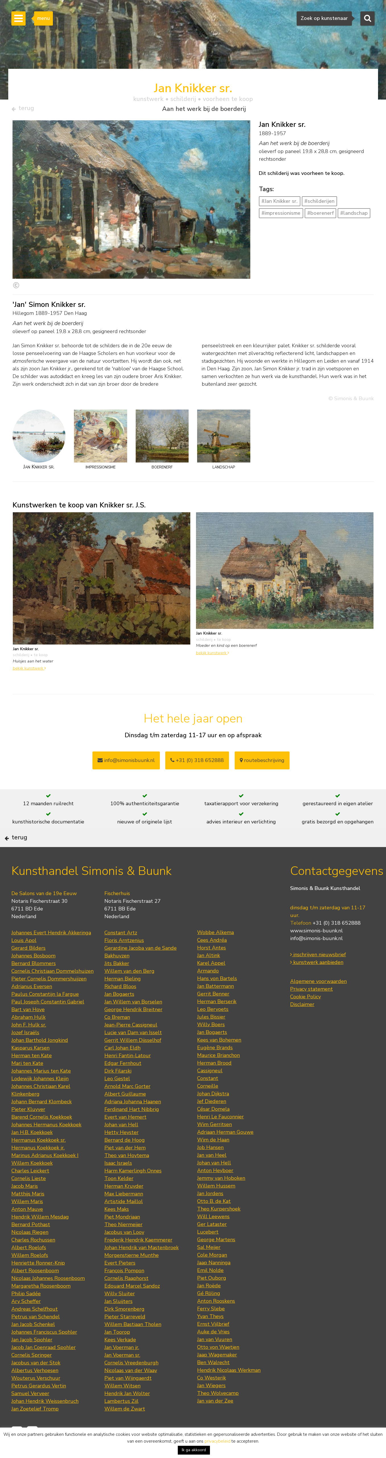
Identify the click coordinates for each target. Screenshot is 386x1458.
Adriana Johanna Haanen (132, 1119)
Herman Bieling (122, 997)
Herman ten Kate (31, 1073)
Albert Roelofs (28, 1265)
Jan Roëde (209, 1303)
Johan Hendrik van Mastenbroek (141, 1265)
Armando (208, 989)
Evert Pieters (119, 1281)
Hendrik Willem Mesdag (40, 1235)
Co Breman (117, 1035)
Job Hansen (210, 1165)
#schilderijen (319, 203)
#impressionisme (280, 215)
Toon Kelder (118, 1196)
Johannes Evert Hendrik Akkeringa (51, 950)
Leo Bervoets (212, 1027)
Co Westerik (211, 1396)
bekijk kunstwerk (29, 671)
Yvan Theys (210, 1334)
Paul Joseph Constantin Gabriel (47, 1020)
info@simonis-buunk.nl (316, 956)
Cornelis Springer (31, 1373)
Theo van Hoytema (126, 1173)
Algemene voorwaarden (318, 999)
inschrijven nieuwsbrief (318, 973)
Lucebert (207, 1250)
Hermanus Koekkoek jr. (38, 1165)
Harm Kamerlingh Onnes (133, 1189)
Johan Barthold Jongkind (39, 1058)
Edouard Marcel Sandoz (132, 1304)
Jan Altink (208, 973)
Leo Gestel (117, 1096)
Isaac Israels (118, 1181)
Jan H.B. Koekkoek (32, 1150)
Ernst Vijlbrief (213, 1342)
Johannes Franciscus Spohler (44, 1350)
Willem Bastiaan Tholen (132, 1342)
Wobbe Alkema (215, 950)
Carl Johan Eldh (122, 1066)
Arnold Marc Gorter (127, 1104)
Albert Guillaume (125, 1112)
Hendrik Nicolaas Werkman (229, 1388)
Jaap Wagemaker (217, 1373)
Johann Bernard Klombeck (41, 1119)
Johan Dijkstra (213, 1111)
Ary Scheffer (26, 1319)
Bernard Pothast (30, 1242)
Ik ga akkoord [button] (194, 1450)
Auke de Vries (213, 1350)
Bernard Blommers (33, 981)
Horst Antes (211, 966)
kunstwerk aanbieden (316, 980)
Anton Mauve (27, 1227)
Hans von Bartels (217, 996)
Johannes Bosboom (33, 973)
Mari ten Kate (27, 1081)
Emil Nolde (210, 1288)
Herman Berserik (216, 1019)
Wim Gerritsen (214, 1142)
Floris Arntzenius (124, 958)
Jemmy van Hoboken (221, 1196)
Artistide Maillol (123, 1219)
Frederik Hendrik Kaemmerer (138, 1258)
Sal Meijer (208, 1265)
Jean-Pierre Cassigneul (130, 1043)
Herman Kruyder (123, 1204)
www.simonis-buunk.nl (316, 949)
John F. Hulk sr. (28, 1043)
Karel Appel (211, 981)
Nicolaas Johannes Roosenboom (48, 1296)
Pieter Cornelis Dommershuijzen (48, 997)
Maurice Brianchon (218, 1073)
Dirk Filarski (117, 1089)
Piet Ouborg (211, 1296)
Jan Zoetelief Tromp (35, 1427)
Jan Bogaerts (119, 1012)
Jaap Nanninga (213, 1280)
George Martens (216, 1257)
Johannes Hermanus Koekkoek (46, 1142)
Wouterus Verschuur (35, 1396)
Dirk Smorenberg (124, 1327)
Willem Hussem (216, 1204)
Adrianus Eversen (31, 1004)
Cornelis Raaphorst (126, 1296)
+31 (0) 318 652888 (197, 762)
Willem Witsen (122, 1404)
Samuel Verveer (30, 1411)
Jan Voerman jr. (121, 1365)
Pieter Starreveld (124, 1334)
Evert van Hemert (125, 1135)
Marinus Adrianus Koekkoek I (45, 1173)
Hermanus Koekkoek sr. (38, 1158)
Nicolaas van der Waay (130, 1388)
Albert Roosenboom (35, 1288)
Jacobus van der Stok (35, 1381)
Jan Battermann (215, 1004)
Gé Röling (208, 1311)
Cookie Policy (305, 1015)
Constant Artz (120, 950)
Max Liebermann (123, 1212)
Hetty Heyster (121, 1150)
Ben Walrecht (213, 1380)
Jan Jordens (210, 1211)
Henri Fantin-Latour (127, 1073)
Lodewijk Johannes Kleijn (40, 1096)
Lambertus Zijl (121, 1419)
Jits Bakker (116, 981)
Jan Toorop (117, 1350)
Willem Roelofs (29, 1273)
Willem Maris (27, 1219)
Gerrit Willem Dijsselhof (132, 1058)
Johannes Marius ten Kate (41, 1089)
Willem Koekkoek (32, 1181)
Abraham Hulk (28, 1035)
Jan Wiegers (211, 1403)
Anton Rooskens (216, 1319)
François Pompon (124, 1288)
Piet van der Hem (125, 1165)
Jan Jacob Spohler (31, 1357)
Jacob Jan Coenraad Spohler (43, 1365)
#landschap (354, 215)
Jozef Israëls (25, 1050)
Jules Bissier (211, 1035)
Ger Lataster (212, 1242)
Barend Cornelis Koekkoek (41, 1135)
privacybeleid (217, 1441)
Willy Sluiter (119, 1311)
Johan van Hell (121, 1142)
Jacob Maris (24, 1204)
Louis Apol (23, 958)
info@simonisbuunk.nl (126, 762)
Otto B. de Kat (214, 1219)
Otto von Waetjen (218, 1365)
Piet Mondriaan (122, 1235)
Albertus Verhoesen (34, 1388)
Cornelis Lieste (28, 1196)
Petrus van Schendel (35, 1334)
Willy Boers (211, 1042)
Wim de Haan (213, 1158)
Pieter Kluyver (28, 1127)
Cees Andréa (212, 958)
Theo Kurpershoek (218, 1227)
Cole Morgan (212, 1273)
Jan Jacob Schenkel (33, 1342)
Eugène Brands (215, 1065)
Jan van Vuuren (214, 1357)
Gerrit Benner (213, 1012)
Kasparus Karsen (30, 1066)
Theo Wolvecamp (218, 1411)
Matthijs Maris (27, 1212)
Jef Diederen (211, 1119)
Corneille (207, 1104)
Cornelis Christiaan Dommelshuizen (52, 989)
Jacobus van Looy (124, 1250)
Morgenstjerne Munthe (131, 1273)
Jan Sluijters (118, 1319)
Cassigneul (209, 1088)
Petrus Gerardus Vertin (38, 1404)
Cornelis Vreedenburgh (131, 1381)
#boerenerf (320, 215)
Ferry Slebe (211, 1326)
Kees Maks (116, 1227)
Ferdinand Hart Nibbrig (131, 1127)
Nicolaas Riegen (29, 1250)
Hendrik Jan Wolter (127, 1411)
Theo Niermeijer (123, 1242)
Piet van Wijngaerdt (128, 1396)
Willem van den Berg (129, 989)
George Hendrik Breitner (133, 1027)
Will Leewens (213, 1234)
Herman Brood (214, 1081)
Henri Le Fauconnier (220, 1134)
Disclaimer (302, 1022)
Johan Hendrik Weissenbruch (45, 1419)
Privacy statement (311, 1007)
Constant (207, 1096)
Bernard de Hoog (124, 1158)
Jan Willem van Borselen (133, 1020)
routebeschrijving (262, 762)
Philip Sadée (26, 1311)
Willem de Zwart (124, 1427)
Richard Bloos (120, 1004)
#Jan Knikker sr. (279, 203)
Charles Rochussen (33, 1258)
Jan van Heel (211, 1173)
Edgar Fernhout (122, 1081)
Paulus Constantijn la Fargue (45, 1012)
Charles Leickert (30, 1189)
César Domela (213, 1127)
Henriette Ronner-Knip (38, 1281)
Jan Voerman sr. (122, 1373)
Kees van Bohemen (219, 1058)
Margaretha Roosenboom (41, 1304)
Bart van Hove (28, 1027)
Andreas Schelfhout (34, 1327)
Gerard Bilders (28, 966)
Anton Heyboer (215, 1188)
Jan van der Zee (215, 1419)
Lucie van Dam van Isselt (133, 1050)
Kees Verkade (120, 1357)
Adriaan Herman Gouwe (225, 1150)
